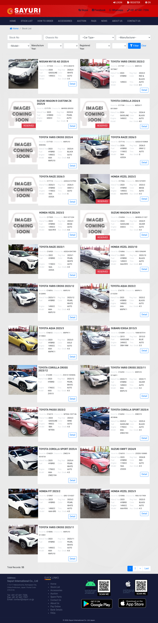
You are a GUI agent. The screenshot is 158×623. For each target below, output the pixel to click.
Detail (72, 84)
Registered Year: (85, 47)
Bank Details (56, 610)
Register (133, 2)
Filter (134, 45)
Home (13, 21)
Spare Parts (56, 597)
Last (147, 568)
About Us (117, 21)
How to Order (45, 21)
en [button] (148, 2)
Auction (81, 21)
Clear (143, 45)
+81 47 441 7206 (19, 595)
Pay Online (55, 606)
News (104, 21)
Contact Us (133, 21)
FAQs (93, 21)
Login (117, 2)
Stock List (27, 21)
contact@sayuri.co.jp (24, 599)
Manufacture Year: (37, 47)
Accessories (65, 21)
